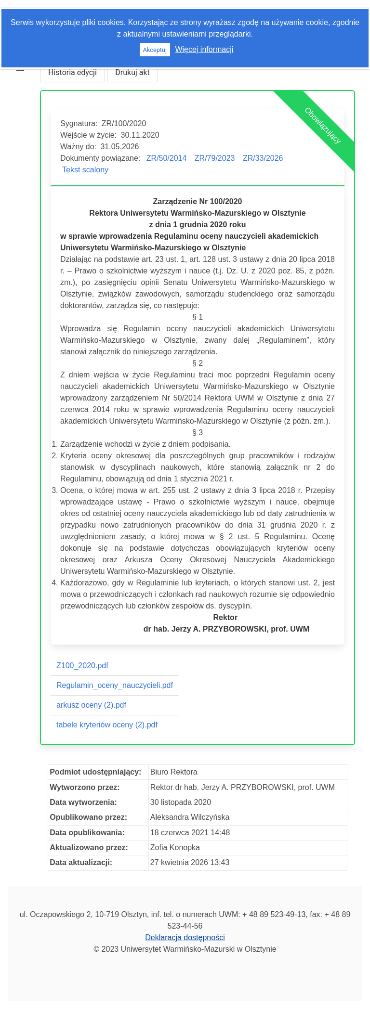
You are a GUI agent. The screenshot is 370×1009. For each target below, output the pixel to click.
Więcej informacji (204, 49)
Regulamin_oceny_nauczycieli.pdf (114, 685)
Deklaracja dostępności (185, 937)
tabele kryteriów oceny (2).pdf (107, 725)
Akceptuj (155, 49)
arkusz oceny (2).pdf (91, 705)
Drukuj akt (132, 72)
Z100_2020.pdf (82, 665)
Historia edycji (72, 72)
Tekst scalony (85, 170)
